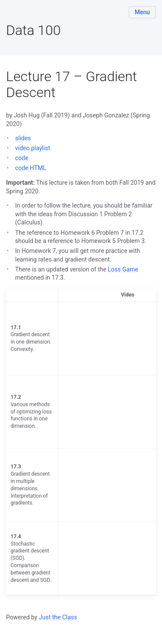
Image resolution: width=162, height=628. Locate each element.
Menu (142, 12)
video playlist (32, 148)
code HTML (30, 167)
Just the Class (58, 617)
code (22, 158)
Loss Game (123, 269)
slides (23, 138)
